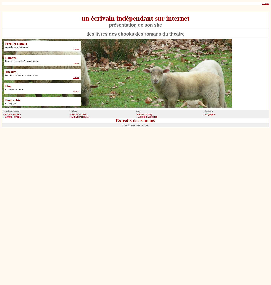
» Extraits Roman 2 (12, 117)
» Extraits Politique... (79, 117)
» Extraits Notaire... (79, 114)
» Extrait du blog (144, 114)
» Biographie (209, 114)
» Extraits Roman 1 (12, 114)
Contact (265, 3)
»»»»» (76, 49)
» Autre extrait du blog (147, 117)
